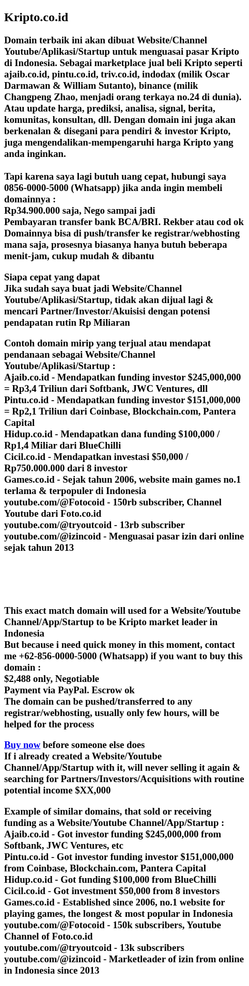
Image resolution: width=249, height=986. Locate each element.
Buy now (22, 744)
